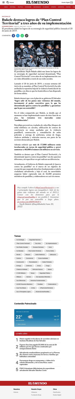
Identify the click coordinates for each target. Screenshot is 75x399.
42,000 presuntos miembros (24, 284)
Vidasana (34, 392)
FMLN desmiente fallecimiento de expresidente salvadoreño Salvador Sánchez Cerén (37, 369)
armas (39, 265)
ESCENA (68, 7)
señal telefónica (40, 254)
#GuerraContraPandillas (26, 197)
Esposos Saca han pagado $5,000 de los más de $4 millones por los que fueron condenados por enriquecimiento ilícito (38, 347)
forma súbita (50, 251)
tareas (32, 273)
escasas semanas (38, 247)
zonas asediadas (43, 258)
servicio (28, 277)
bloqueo (28, 254)
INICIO (6, 7)
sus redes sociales (22, 247)
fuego (48, 265)
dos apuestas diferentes (43, 277)
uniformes (29, 265)
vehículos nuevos (38, 269)
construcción (20, 262)
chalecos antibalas (22, 269)
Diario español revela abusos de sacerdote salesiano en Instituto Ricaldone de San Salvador (39, 340)
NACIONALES (37, 7)
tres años (38, 243)
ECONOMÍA (28, 7)
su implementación (51, 243)
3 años (33, 288)
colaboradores (52, 284)
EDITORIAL (13, 7)
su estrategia (20, 239)
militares (19, 277)
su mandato (20, 251)
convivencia (29, 258)
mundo (18, 254)
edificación (53, 254)
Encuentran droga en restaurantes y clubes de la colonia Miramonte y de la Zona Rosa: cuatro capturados (37, 362)
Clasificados (56, 392)
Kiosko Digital (57, 395)
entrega (19, 265)
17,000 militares (21, 273)
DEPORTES (61, 7)
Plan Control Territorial (35, 251)
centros (19, 258)
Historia (15, 392)
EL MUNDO (46, 7)
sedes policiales (47, 262)
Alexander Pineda (7, 26)
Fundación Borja (36, 395)
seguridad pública (45, 273)
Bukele (50, 269)
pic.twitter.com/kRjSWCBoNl (28, 202)
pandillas (40, 284)
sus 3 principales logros (24, 291)
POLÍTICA (20, 7)
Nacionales (6, 16)
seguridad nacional (34, 239)
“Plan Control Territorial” (23, 243)
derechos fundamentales (38, 280)
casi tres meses (21, 288)
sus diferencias (21, 280)
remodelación (33, 262)
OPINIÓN (53, 7)
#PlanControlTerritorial (44, 188)
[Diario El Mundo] (37, 3)
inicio (50, 247)
